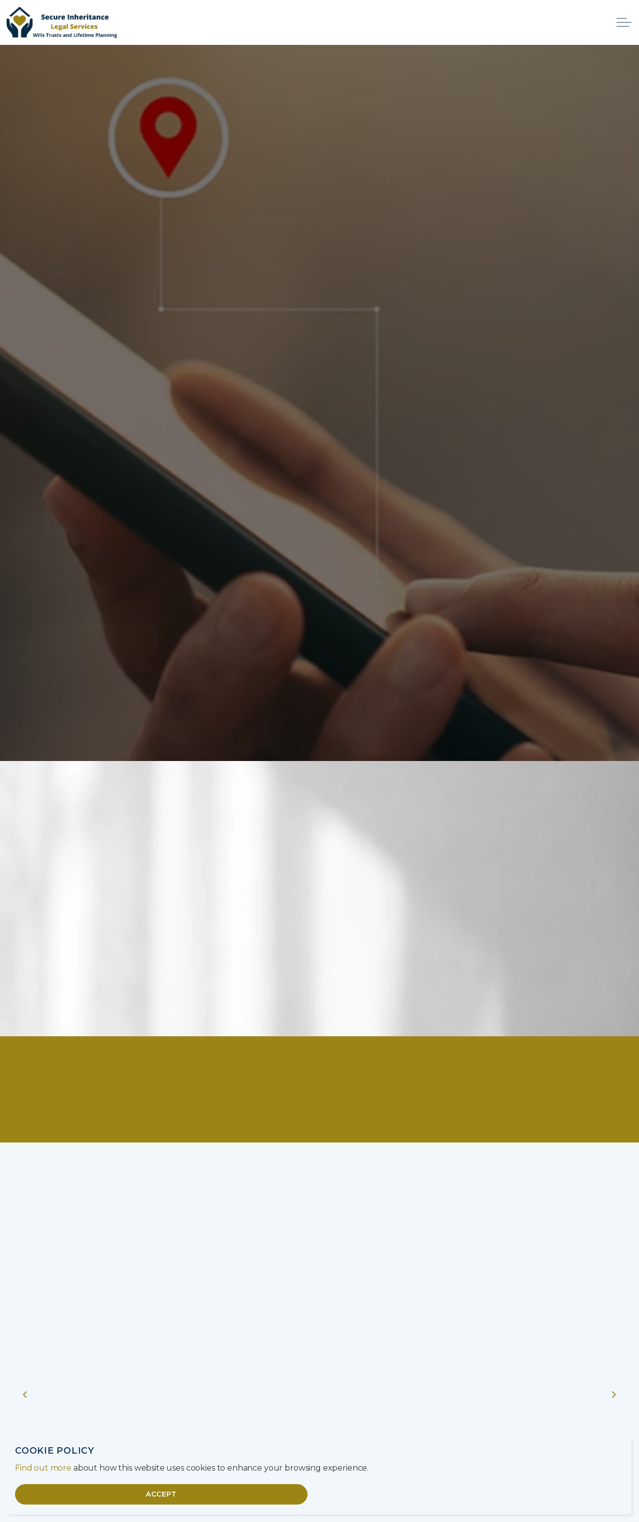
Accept (161, 1494)
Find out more (43, 1468)
